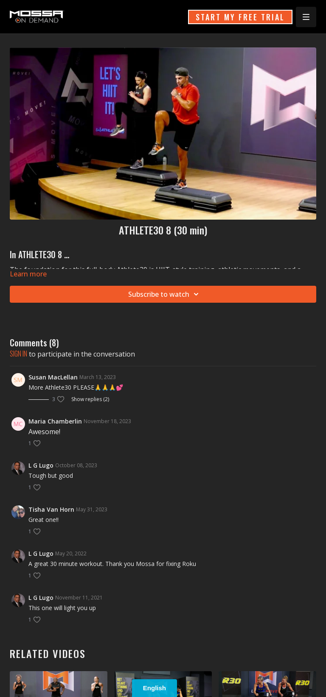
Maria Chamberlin (55, 421)
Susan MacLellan (53, 377)
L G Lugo (40, 465)
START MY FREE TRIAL (240, 16)
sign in (18, 353)
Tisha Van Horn (51, 509)
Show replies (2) (90, 399)
